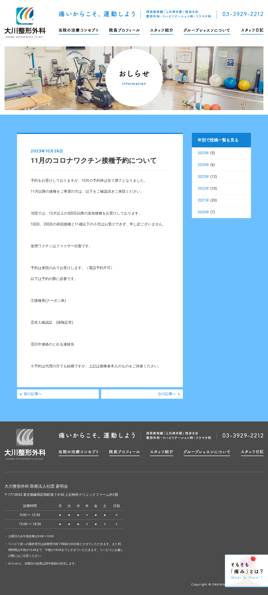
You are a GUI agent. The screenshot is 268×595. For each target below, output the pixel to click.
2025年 (203, 153)
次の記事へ (167, 394)
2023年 (203, 176)
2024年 (203, 165)
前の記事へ (33, 394)
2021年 (203, 200)
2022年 (203, 188)
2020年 (203, 212)
